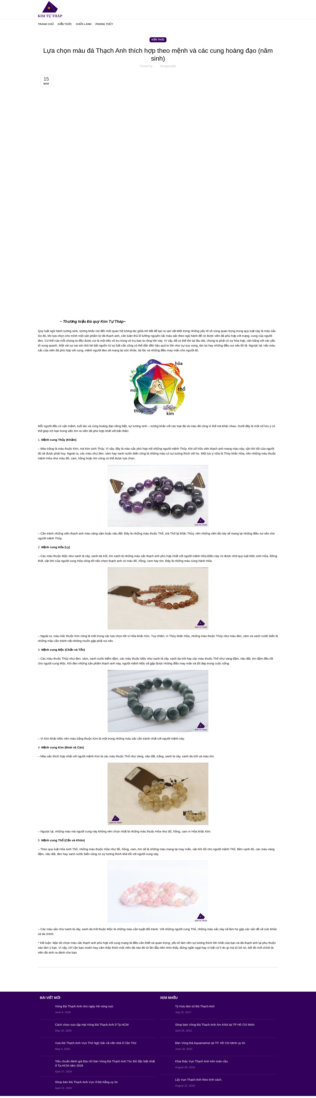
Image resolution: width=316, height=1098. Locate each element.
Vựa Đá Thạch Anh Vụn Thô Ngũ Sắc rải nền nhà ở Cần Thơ (95, 1045)
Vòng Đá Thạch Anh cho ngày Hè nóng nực (84, 1008)
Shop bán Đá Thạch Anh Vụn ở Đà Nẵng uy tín (86, 1084)
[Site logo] (51, 10)
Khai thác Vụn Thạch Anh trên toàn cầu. (202, 1063)
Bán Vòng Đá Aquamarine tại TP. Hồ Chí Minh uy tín (210, 1045)
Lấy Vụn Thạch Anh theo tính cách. (198, 1081)
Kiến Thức (158, 41)
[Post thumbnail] (46, 1012)
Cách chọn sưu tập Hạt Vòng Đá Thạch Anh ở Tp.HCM (92, 1026)
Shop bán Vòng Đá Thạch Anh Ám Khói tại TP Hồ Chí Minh (215, 1026)
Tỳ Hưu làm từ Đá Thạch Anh (194, 1008)
